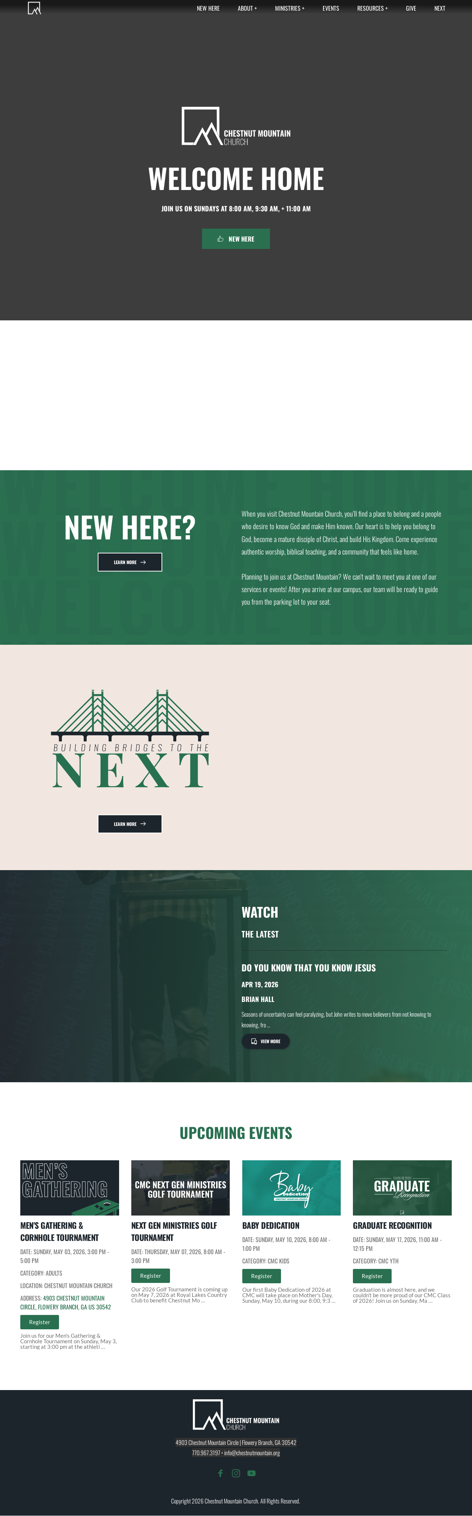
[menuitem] (208, 8)
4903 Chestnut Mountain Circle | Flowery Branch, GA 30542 (236, 1442)
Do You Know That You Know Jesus (309, 967)
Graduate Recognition (392, 1225)
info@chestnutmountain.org (252, 1453)
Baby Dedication (270, 1225)
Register (39, 1322)
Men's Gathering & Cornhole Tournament (59, 1232)
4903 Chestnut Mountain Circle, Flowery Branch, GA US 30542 (65, 1303)
